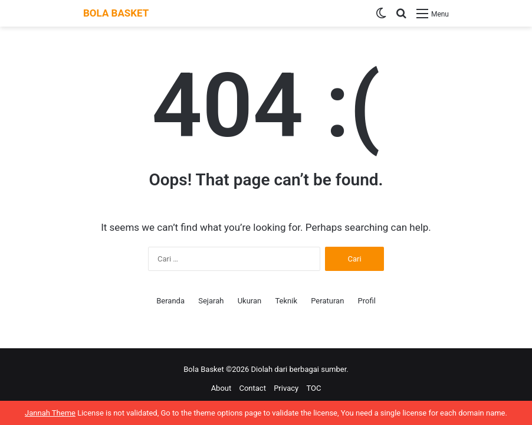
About (221, 388)
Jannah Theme (50, 412)
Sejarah (211, 300)
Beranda (170, 300)
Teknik (286, 300)
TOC (313, 388)
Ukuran (250, 300)
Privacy (286, 388)
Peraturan (327, 300)
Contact (252, 388)
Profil (367, 300)
